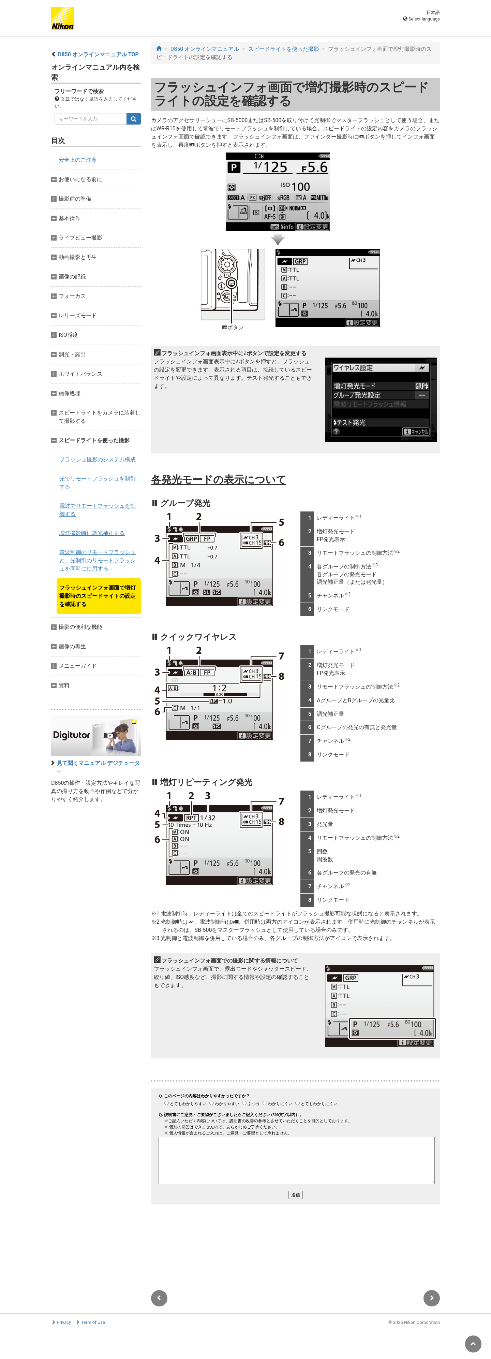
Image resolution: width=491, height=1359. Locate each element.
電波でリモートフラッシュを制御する (97, 510)
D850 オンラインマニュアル (204, 49)
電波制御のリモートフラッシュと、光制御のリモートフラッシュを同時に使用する (97, 560)
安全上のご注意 (78, 160)
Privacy (64, 1322)
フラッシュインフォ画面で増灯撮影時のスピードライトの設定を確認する (97, 595)
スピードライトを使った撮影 (283, 49)
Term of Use (93, 1322)
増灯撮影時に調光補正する (92, 533)
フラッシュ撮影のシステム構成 (97, 459)
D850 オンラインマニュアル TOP (98, 54)
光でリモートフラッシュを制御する (97, 482)
